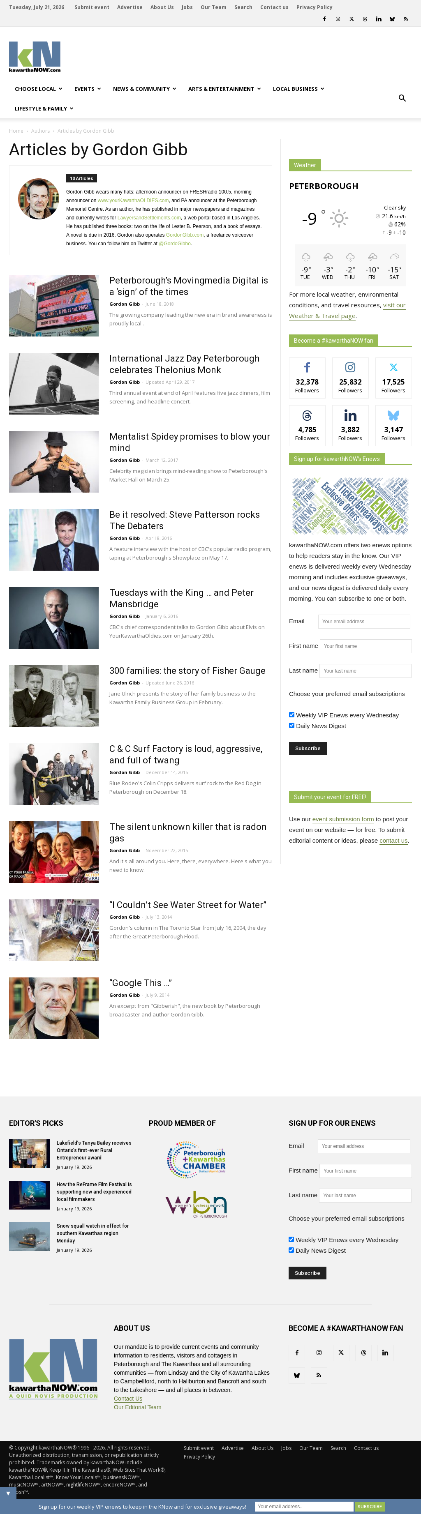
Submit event (91, 7)
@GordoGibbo (175, 244)
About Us (162, 7)
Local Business (298, 88)
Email (303, 621)
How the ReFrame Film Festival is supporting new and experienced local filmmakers (94, 1192)
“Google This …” (140, 983)
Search (243, 7)
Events (87, 88)
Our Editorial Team (138, 1407)
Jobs (187, 7)
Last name (303, 670)
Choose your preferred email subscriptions (347, 693)
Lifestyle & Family (44, 108)
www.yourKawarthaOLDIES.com (133, 200)
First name (303, 645)
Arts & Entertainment (224, 88)
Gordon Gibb (124, 304)
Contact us (274, 7)
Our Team (214, 7)
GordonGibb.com (185, 235)
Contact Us (128, 1398)
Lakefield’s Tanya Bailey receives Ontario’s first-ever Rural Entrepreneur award (94, 1150)
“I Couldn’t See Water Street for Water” (187, 905)
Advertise (130, 7)
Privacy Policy (314, 7)
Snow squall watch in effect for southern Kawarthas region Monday (93, 1233)
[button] (402, 98)
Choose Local (38, 88)
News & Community (144, 88)
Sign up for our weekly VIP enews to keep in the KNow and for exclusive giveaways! (142, 1506)
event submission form (343, 819)
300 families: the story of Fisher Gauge (187, 671)
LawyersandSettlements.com (149, 218)
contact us (393, 840)
